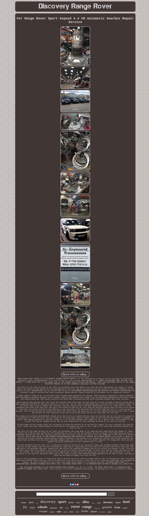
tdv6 (61, 508)
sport (62, 502)
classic (93, 503)
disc (37, 503)
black (94, 512)
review (23, 502)
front (117, 507)
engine (109, 512)
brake (84, 511)
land (126, 502)
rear (78, 502)
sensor (99, 503)
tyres (71, 502)
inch (77, 512)
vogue (32, 507)
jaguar (125, 508)
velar (67, 508)
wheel (117, 502)
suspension (53, 508)
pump (65, 512)
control (52, 512)
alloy (85, 502)
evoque (43, 511)
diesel (71, 512)
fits (25, 507)
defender (108, 502)
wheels (42, 507)
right (59, 511)
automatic (102, 512)
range (87, 507)
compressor (97, 508)
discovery (48, 501)
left (31, 502)
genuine (107, 507)
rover (75, 506)
